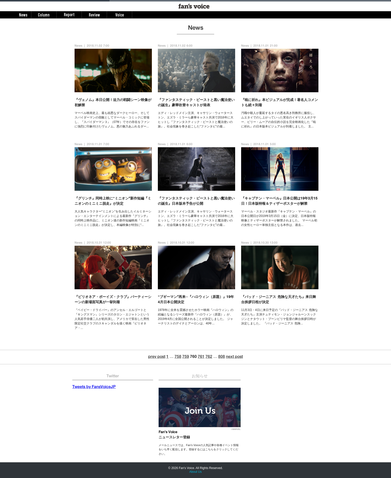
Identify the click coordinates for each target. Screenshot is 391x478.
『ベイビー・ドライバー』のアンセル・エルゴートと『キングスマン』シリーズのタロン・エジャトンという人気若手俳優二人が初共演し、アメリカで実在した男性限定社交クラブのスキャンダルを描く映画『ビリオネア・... (112, 319)
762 (208, 357)
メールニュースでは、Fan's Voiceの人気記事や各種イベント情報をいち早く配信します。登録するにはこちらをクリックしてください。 (199, 449)
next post (234, 357)
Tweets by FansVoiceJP (94, 387)
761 (201, 357)
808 (221, 357)
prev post (156, 357)
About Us (195, 472)
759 (185, 357)
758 (178, 357)
